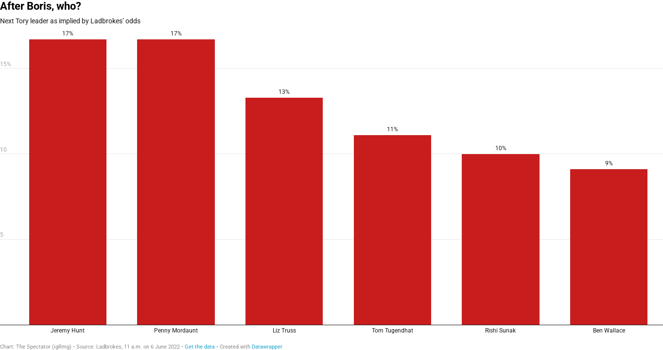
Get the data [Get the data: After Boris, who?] (200, 347)
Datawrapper (267, 347)
